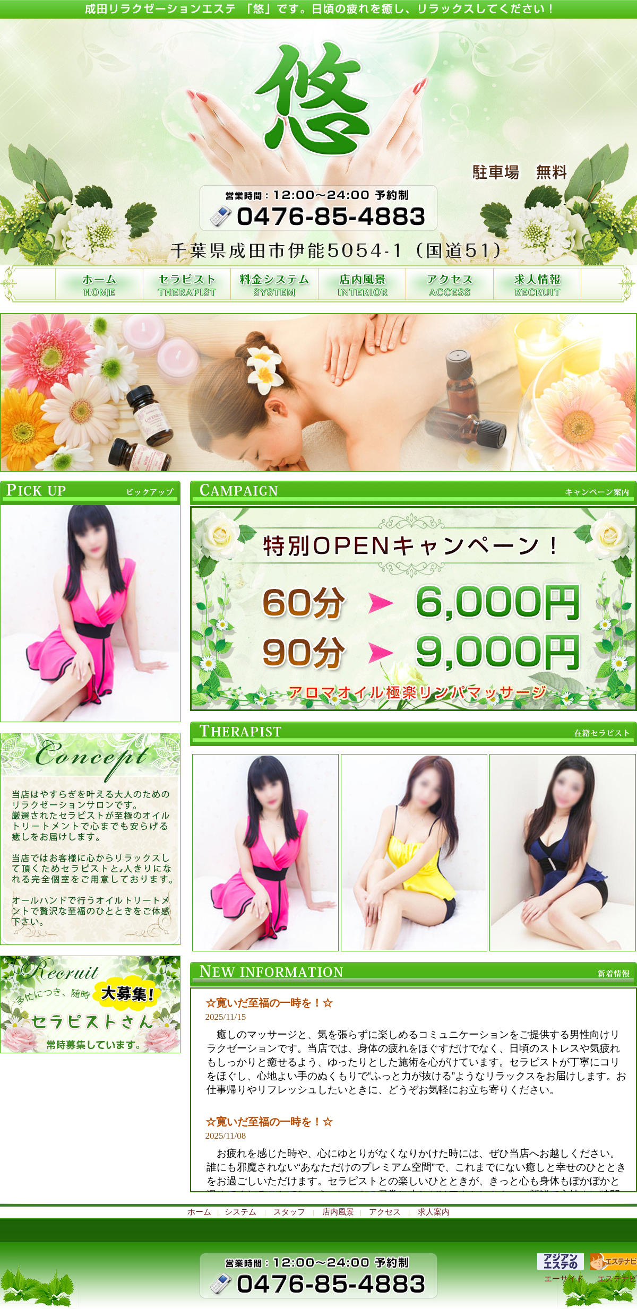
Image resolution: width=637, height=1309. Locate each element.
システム (241, 1212)
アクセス (385, 1212)
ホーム (202, 1212)
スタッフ (290, 1212)
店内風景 (338, 1212)
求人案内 (430, 1212)
